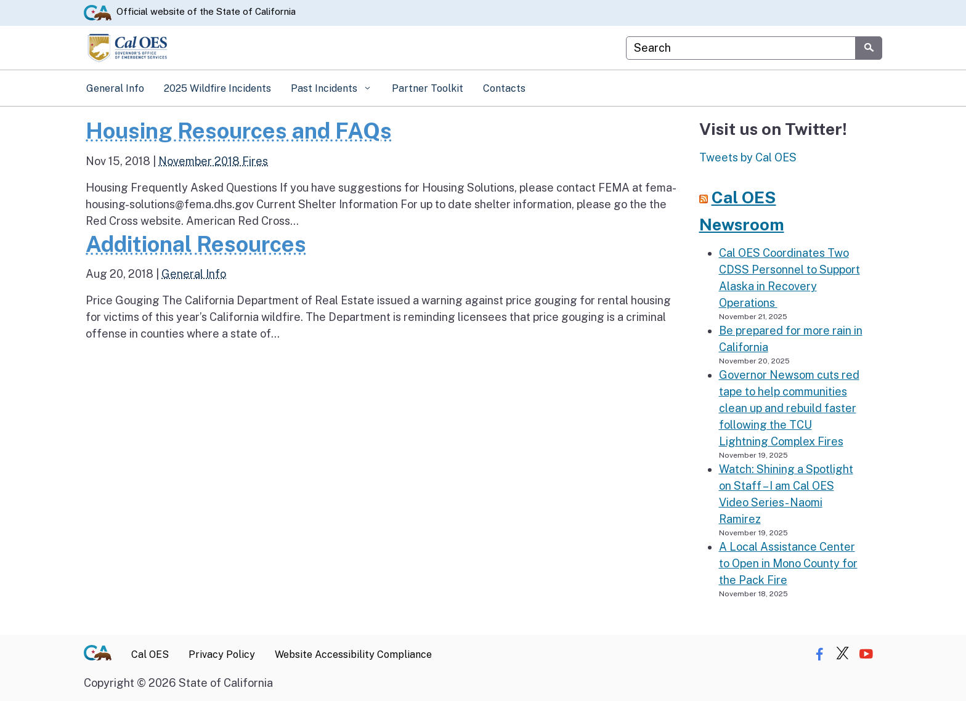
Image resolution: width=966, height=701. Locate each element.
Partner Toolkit (427, 88)
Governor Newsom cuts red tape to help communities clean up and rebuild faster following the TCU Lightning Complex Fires (789, 408)
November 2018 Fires (213, 161)
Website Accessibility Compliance (353, 654)
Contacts (504, 88)
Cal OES (150, 654)
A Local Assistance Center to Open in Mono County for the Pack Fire (788, 563)
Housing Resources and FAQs (239, 131)
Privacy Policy (222, 654)
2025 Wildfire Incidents (217, 88)
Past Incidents (325, 88)
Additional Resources (196, 244)
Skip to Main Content (483, 0)
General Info (115, 88)
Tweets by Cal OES (748, 157)
